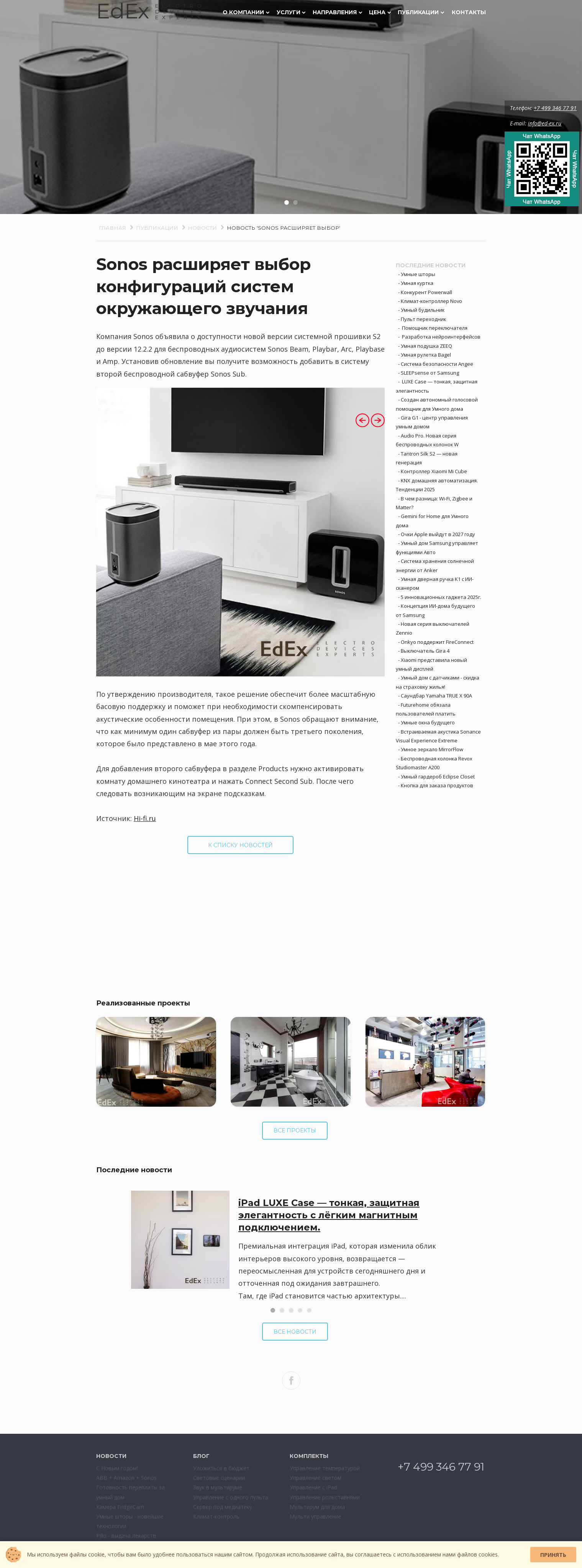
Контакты (469, 12)
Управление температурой (325, 1468)
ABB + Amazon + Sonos (126, 1477)
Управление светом (315, 1477)
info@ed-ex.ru (545, 123)
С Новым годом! (117, 1468)
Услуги (291, 12)
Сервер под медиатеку (222, 1506)
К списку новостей (240, 845)
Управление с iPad (313, 1487)
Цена (380, 12)
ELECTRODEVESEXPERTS (180, 11)
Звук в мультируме (217, 1487)
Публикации (421, 12)
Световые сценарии (219, 1477)
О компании (246, 12)
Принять (553, 1554)
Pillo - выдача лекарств (126, 1535)
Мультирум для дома (317, 1506)
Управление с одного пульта (230, 1497)
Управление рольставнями (325, 1497)
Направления (337, 12)
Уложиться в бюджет (221, 1468)
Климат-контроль (216, 1516)
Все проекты (295, 1130)
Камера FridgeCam (120, 1506)
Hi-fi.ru (145, 818)
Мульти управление (315, 1516)
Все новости (295, 1331)
